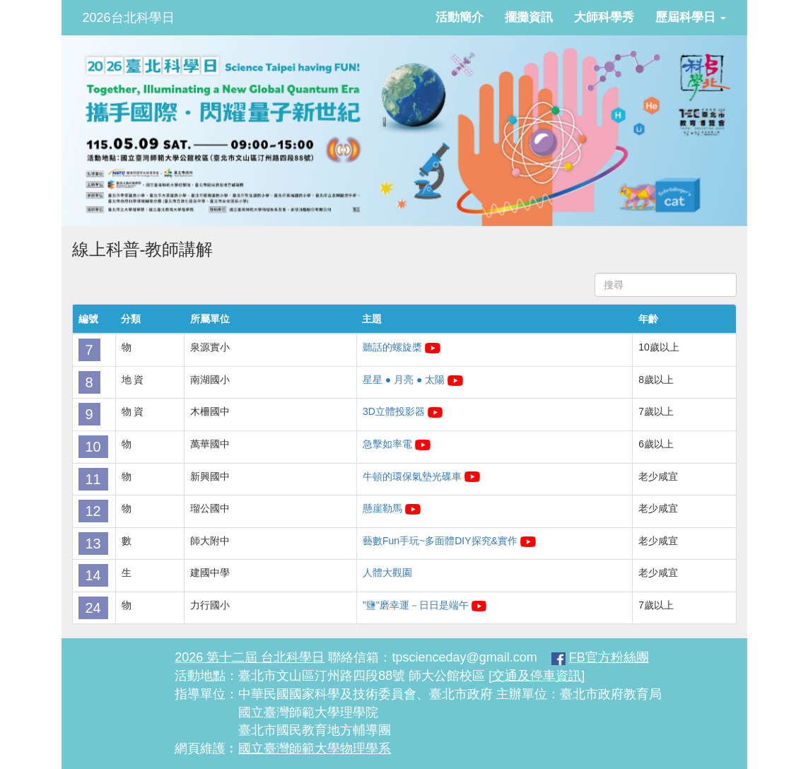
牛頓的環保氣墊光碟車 (412, 476)
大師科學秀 (604, 17)
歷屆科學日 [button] (690, 17)
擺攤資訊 (529, 17)
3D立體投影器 (394, 411)
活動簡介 (459, 17)
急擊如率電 (387, 444)
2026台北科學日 (129, 18)
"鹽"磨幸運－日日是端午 (416, 605)
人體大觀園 (387, 572)
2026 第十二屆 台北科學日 (249, 657)
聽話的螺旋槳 (392, 347)
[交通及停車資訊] (536, 676)
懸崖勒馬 (382, 508)
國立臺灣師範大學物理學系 (314, 748)
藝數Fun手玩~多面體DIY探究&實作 (441, 540)
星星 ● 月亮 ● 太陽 (404, 379)
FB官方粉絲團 (609, 657)
